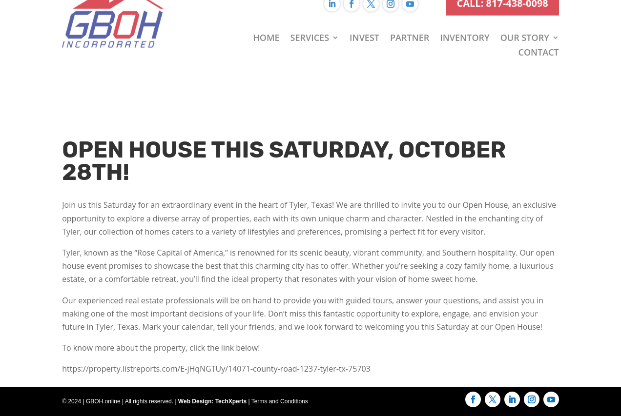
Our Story (524, 22)
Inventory (464, 22)
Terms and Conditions (279, 401)
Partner (409, 22)
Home (266, 22)
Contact (538, 36)
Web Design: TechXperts (212, 401)
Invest (364, 22)
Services (310, 22)
